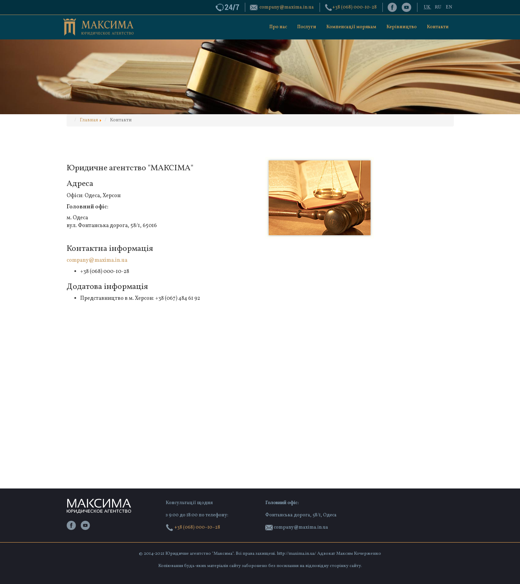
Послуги (306, 27)
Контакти (438, 27)
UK (427, 7)
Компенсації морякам (351, 27)
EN (449, 7)
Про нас (278, 27)
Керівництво (402, 27)
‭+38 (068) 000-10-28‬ (354, 7)
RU (438, 7)
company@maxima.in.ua (97, 260)
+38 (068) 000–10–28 (193, 527)
